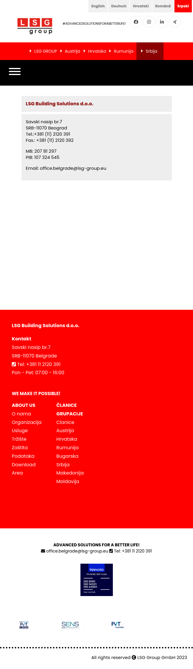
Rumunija (123, 51)
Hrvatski (141, 6)
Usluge (20, 430)
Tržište (19, 439)
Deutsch (118, 6)
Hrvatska (97, 51)
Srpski (183, 6)
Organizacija (27, 422)
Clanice (65, 422)
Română (163, 6)
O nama (21, 413)
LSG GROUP (45, 51)
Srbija (151, 51)
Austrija (72, 51)
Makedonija (70, 473)
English (98, 6)
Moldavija (67, 481)
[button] (14, 73)
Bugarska (67, 456)
